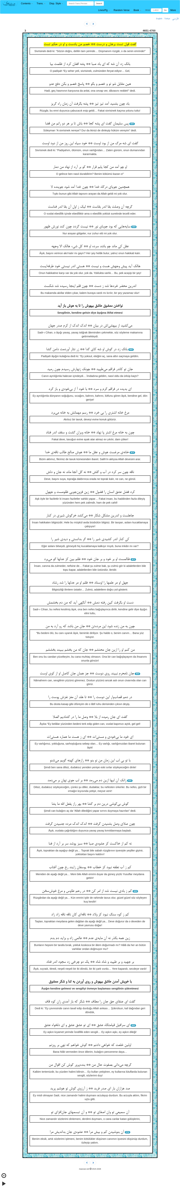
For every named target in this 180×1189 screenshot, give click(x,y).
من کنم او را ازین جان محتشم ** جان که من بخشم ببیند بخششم (90, 650)
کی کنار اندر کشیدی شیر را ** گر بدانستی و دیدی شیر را (90, 539)
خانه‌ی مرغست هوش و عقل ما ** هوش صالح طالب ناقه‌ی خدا (87, 452)
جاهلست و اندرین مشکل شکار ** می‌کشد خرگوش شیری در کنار (90, 516)
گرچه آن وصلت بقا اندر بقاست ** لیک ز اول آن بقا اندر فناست (90, 207)
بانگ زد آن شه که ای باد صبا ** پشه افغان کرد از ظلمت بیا (90, 64)
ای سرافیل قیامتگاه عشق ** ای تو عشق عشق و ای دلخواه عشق (87, 1025)
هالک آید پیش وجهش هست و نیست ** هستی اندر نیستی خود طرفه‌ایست (90, 266)
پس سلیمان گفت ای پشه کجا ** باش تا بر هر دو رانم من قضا (87, 124)
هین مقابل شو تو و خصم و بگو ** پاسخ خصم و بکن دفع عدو (90, 84)
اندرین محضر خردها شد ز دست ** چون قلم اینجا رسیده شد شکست (90, 286)
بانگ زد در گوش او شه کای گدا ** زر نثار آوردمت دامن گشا (86, 349)
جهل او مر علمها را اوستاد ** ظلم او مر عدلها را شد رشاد (90, 583)
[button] (27, 3)
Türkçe (167, 19)
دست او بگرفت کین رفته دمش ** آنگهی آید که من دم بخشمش (90, 603)
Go (165, 10)
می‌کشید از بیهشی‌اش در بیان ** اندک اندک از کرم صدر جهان (90, 326)
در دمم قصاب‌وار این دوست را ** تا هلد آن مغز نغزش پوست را (90, 697)
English (159, 19)
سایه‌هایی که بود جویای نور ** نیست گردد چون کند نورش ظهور (86, 227)
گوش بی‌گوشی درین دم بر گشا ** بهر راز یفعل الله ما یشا (90, 804)
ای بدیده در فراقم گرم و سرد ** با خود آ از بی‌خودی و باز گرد (90, 389)
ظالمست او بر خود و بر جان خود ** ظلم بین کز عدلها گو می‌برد (87, 559)
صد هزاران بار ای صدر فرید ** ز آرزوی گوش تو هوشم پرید (90, 1089)
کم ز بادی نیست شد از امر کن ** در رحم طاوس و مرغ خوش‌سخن (87, 891)
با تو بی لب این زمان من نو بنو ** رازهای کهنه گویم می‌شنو (90, 760)
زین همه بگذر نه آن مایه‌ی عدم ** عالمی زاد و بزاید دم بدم (90, 938)
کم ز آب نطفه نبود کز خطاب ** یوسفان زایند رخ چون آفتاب (90, 867)
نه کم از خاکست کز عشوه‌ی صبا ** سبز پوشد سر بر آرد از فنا (90, 844)
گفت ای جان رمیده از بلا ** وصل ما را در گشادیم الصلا (90, 717)
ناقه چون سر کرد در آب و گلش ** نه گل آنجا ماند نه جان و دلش (90, 472)
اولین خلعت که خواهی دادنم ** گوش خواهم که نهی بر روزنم (90, 1045)
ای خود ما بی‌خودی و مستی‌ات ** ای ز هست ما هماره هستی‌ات (90, 737)
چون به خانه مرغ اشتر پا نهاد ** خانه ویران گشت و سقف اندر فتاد (90, 433)
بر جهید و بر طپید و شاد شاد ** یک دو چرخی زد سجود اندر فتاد (90, 962)
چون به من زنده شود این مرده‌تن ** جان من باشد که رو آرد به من (90, 626)
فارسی (175, 18)
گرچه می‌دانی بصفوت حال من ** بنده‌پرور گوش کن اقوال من (90, 1065)
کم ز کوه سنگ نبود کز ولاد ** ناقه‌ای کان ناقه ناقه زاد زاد (90, 915)
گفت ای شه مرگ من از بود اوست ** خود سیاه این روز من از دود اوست (90, 143)
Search (99, 3)
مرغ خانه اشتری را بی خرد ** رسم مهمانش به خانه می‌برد (90, 413)
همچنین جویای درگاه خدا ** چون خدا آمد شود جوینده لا (90, 187)
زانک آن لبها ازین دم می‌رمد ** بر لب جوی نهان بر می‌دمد (86, 780)
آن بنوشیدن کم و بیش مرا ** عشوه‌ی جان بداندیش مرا (87, 1132)
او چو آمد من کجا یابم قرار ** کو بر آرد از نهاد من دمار (90, 167)
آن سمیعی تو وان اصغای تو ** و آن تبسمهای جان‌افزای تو (90, 1112)
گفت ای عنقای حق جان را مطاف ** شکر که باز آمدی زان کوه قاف (90, 1002)
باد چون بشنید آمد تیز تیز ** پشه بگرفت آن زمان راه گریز (90, 104)
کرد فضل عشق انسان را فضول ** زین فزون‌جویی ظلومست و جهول (90, 492)
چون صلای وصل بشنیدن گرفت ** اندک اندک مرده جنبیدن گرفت (90, 824)
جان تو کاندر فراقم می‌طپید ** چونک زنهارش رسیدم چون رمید (90, 369)
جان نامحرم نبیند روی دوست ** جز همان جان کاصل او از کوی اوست (87, 674)
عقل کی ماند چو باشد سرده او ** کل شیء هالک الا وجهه (90, 246)
